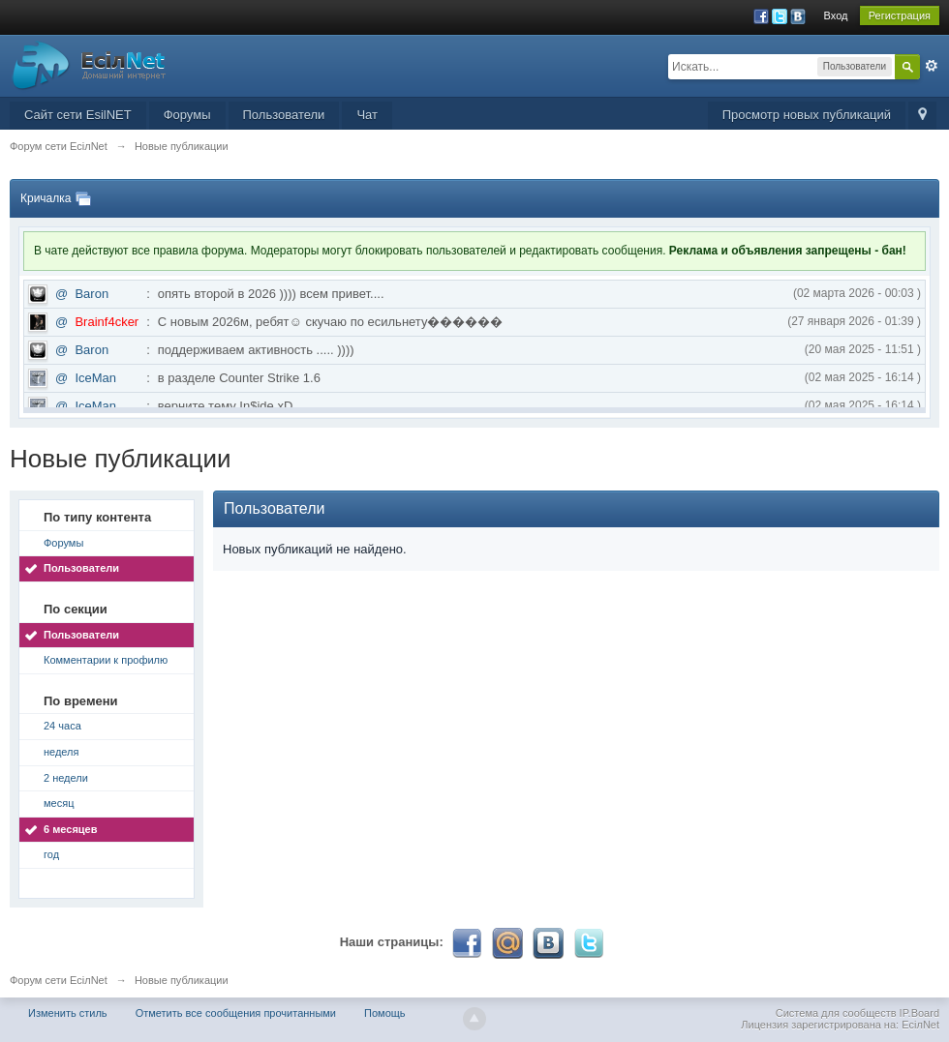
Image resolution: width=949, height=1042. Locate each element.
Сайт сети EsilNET (78, 114)
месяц (59, 803)
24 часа (62, 725)
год (51, 854)
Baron (91, 293)
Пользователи (284, 114)
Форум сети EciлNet (58, 980)
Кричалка (45, 198)
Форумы (187, 114)
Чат (367, 114)
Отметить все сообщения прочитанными (236, 1013)
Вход (836, 15)
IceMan (95, 378)
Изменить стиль (67, 1013)
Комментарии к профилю (106, 660)
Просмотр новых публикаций (806, 114)
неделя (61, 752)
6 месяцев (70, 829)
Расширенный (931, 66)
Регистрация (900, 15)
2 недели (66, 778)
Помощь (385, 1013)
